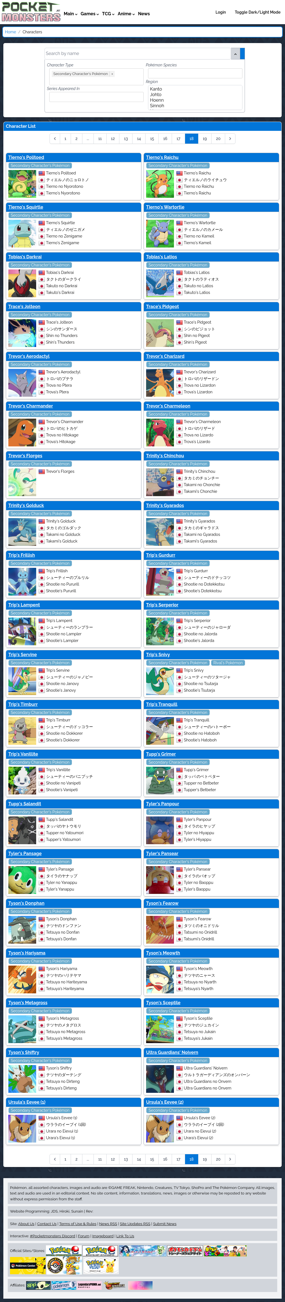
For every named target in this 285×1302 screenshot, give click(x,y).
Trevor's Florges (25, 455)
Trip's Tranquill (161, 704)
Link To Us (125, 1236)
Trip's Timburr (23, 704)
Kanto (193, 89)
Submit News (164, 1223)
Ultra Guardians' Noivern (172, 1052)
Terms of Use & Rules (77, 1223)
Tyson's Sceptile (163, 1002)
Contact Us (46, 1223)
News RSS (108, 1223)
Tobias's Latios (161, 256)
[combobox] (97, 80)
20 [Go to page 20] (218, 138)
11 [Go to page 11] (100, 138)
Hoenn (193, 100)
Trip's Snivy (158, 654)
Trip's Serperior (162, 605)
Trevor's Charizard (165, 356)
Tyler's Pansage (25, 853)
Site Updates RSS (135, 1223)
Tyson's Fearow (162, 903)
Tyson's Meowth (163, 953)
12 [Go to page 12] (113, 138)
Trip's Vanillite (23, 754)
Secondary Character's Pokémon (40, 165)
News (144, 13)
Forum (83, 1236)
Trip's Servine (22, 654)
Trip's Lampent (24, 605)
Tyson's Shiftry (23, 1052)
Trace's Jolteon (24, 306)
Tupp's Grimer (161, 754)
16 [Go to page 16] (165, 138)
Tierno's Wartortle (165, 207)
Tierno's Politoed (26, 157)
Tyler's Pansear (162, 853)
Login (221, 12)
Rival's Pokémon (228, 663)
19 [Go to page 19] (205, 138)
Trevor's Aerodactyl (29, 356)
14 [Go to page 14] (139, 138)
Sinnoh (193, 106)
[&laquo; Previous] (55, 138)
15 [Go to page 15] (152, 138)
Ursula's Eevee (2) (164, 1102)
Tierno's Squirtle (25, 207)
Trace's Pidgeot (162, 306)
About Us (26, 1223)
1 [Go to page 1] (65, 138)
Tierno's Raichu (162, 157)
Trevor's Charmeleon (168, 406)
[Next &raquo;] (230, 138)
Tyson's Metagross (27, 1002)
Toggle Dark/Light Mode (258, 12)
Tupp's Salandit (24, 803)
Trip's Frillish (21, 555)
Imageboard (103, 1236)
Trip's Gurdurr (160, 555)
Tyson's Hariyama (26, 953)
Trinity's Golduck (26, 505)
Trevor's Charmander (30, 406)
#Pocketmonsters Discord (52, 1236)
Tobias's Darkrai (25, 256)
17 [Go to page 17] (178, 138)
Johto (193, 95)
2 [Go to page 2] (76, 138)
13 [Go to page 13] (126, 138)
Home (10, 32)
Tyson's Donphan (26, 903)
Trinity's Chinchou (165, 455)
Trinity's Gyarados (165, 505)
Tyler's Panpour (162, 803)
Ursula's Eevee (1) (26, 1102)
